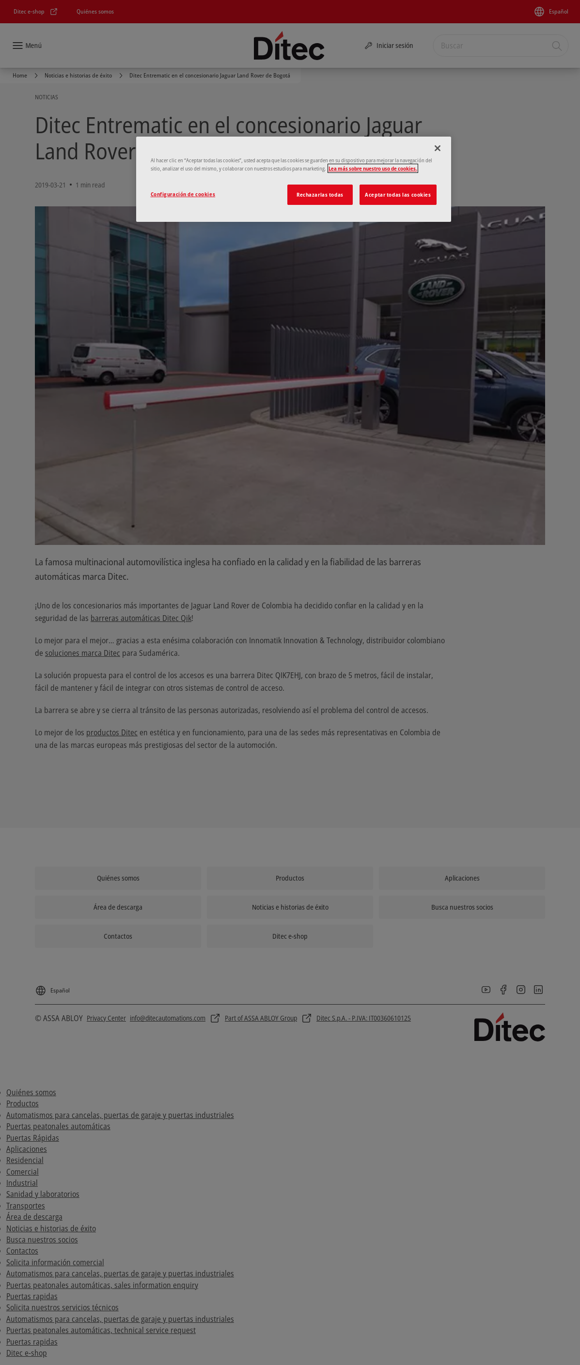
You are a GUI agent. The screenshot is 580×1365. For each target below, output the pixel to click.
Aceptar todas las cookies (398, 194)
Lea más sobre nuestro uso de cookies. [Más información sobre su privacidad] (373, 168)
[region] (293, 179)
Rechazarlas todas (320, 194)
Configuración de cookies (183, 194)
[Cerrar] (437, 148)
